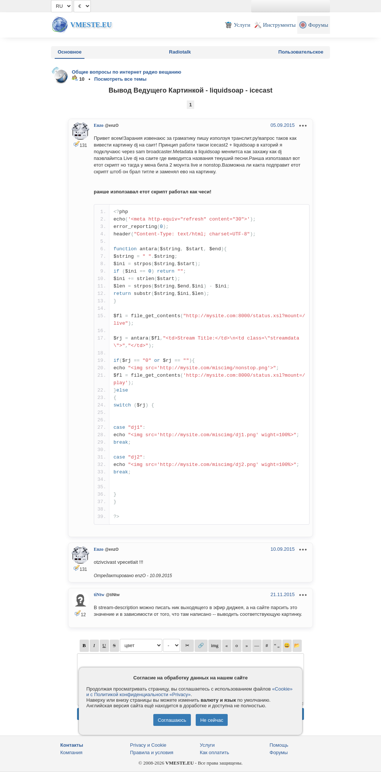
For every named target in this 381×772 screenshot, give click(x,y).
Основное (69, 52)
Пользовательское (300, 52)
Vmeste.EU (91, 25)
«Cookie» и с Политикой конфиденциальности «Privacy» (189, 691)
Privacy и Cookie (148, 745)
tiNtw (99, 594)
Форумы (279, 752)
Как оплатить (214, 752)
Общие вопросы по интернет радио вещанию (126, 72)
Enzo (98, 125)
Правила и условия (151, 752)
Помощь (279, 745)
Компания (71, 752)
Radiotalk (180, 52)
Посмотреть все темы (120, 79)
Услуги (207, 745)
